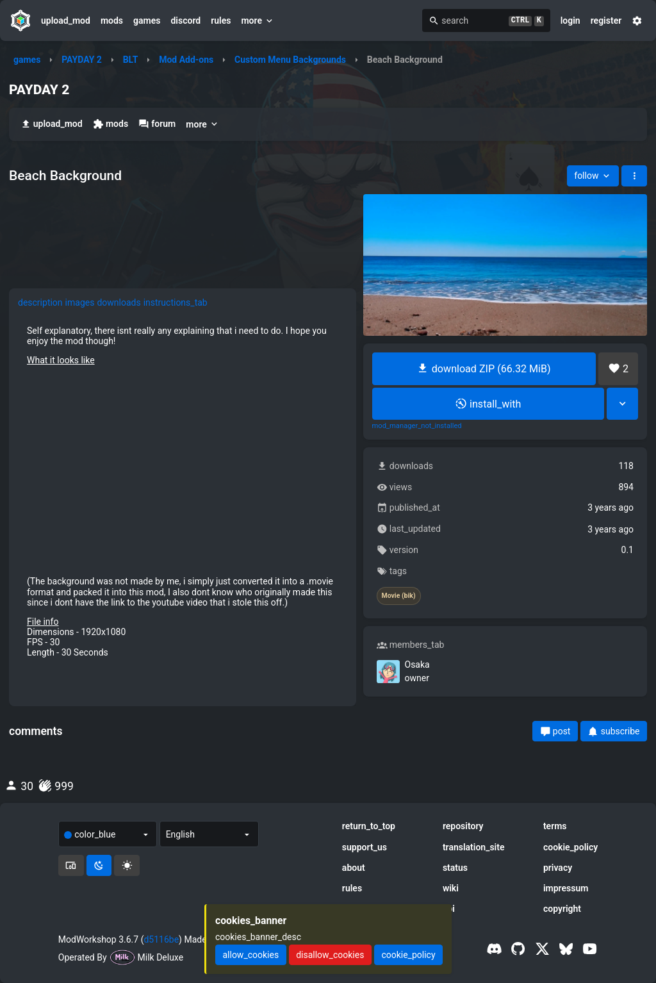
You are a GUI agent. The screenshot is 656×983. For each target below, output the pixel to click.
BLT (130, 59)
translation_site (474, 847)
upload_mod (65, 20)
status (455, 868)
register (606, 20)
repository (463, 826)
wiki (451, 888)
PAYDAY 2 (82, 59)
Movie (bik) (399, 596)
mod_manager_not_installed (417, 426)
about (353, 868)
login (570, 20)
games (146, 20)
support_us (364, 847)
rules (221, 20)
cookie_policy (570, 847)
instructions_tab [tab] (176, 302)
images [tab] (80, 302)
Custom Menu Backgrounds (290, 59)
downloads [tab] (118, 302)
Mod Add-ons (186, 59)
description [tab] (40, 302)
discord (185, 20)
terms (555, 826)
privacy (557, 868)
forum (157, 124)
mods (112, 20)
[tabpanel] (182, 491)
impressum (566, 888)
